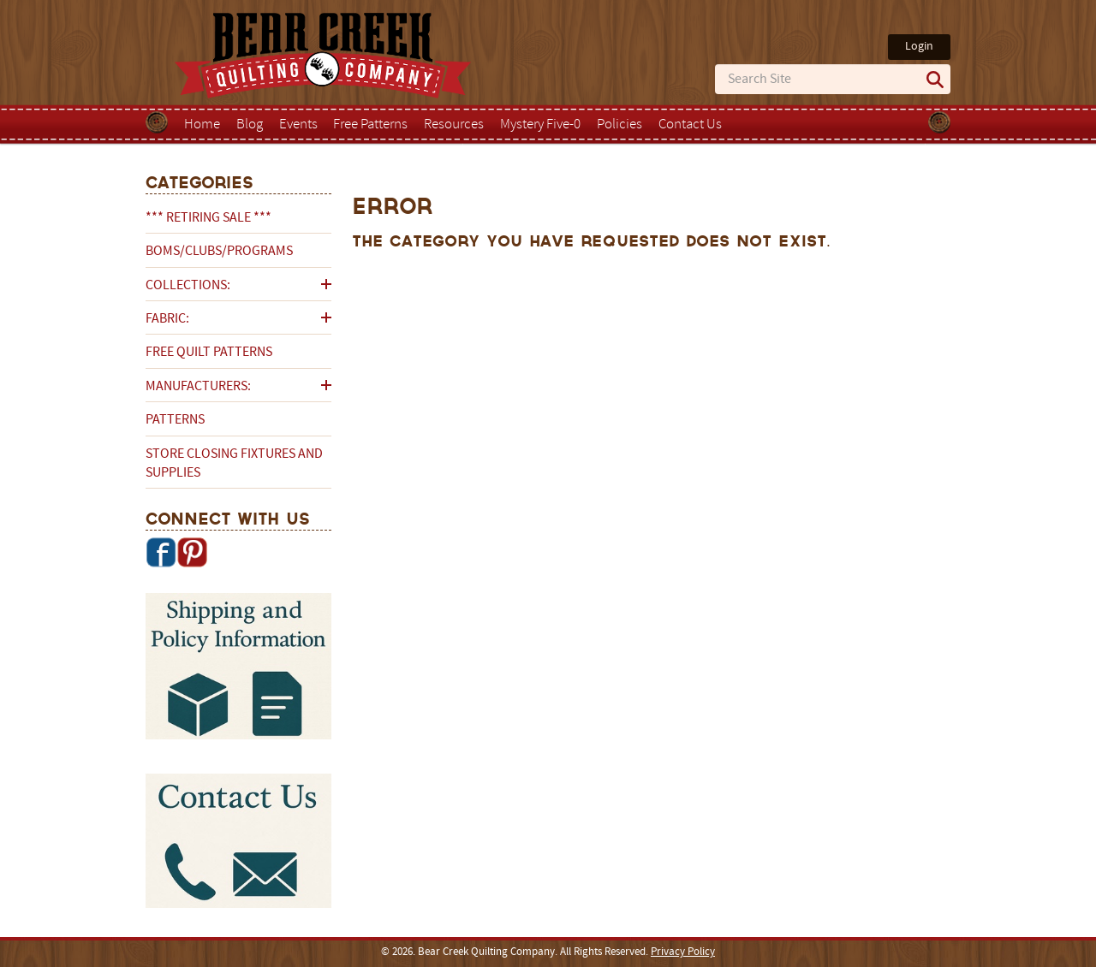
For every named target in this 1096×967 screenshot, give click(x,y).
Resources (454, 125)
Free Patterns (370, 125)
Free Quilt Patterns (209, 352)
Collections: (188, 286)
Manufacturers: (198, 387)
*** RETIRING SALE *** (208, 218)
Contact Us (690, 125)
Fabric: (167, 319)
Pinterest (191, 552)
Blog (249, 125)
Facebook (161, 552)
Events (298, 125)
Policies (619, 125)
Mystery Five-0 (540, 125)
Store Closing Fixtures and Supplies (234, 464)
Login (919, 46)
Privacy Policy (683, 952)
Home (202, 125)
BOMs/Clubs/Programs (219, 251)
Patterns (175, 420)
